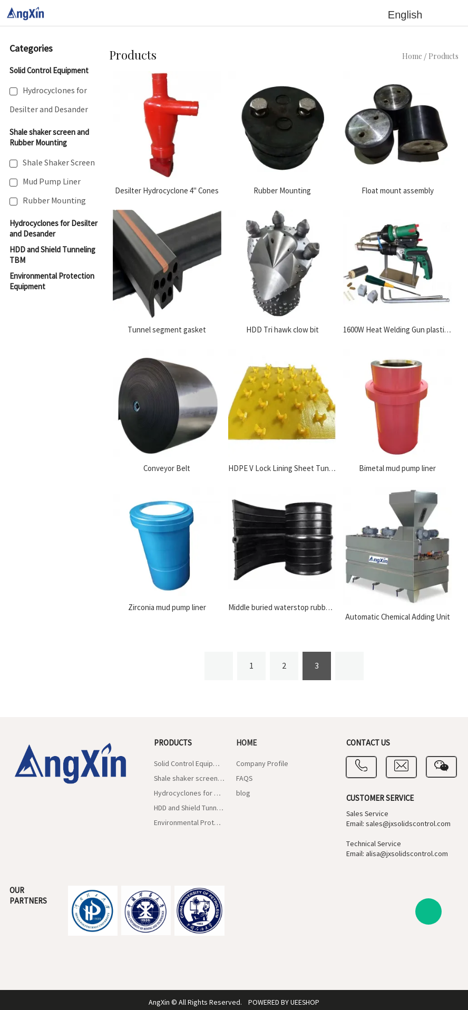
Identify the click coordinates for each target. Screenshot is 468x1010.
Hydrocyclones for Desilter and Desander (53, 229)
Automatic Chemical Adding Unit (397, 617)
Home (412, 57)
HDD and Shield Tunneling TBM (189, 808)
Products (443, 57)
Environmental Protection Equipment (189, 823)
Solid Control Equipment (49, 71)
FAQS (244, 778)
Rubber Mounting (54, 200)
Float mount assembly (398, 191)
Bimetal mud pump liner (397, 469)
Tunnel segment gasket (167, 330)
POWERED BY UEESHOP (283, 1002)
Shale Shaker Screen (59, 163)
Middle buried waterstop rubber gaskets (294, 608)
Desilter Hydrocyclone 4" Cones (167, 191)
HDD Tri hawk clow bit (282, 330)
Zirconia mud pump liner (167, 608)
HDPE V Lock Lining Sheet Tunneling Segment (304, 469)
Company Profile (262, 764)
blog (243, 793)
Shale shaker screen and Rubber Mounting (49, 138)
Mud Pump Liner (52, 181)
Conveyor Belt (166, 469)
